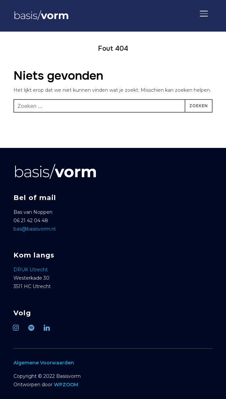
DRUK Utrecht (30, 270)
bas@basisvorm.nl (34, 229)
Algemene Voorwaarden (43, 363)
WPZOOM (66, 385)
